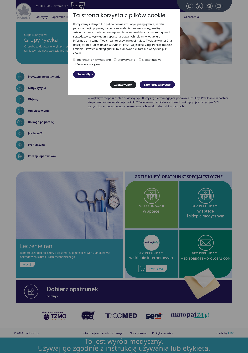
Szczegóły (84, 74)
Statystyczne (124, 59)
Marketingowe (150, 59)
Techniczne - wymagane (92, 59)
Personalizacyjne (86, 64)
